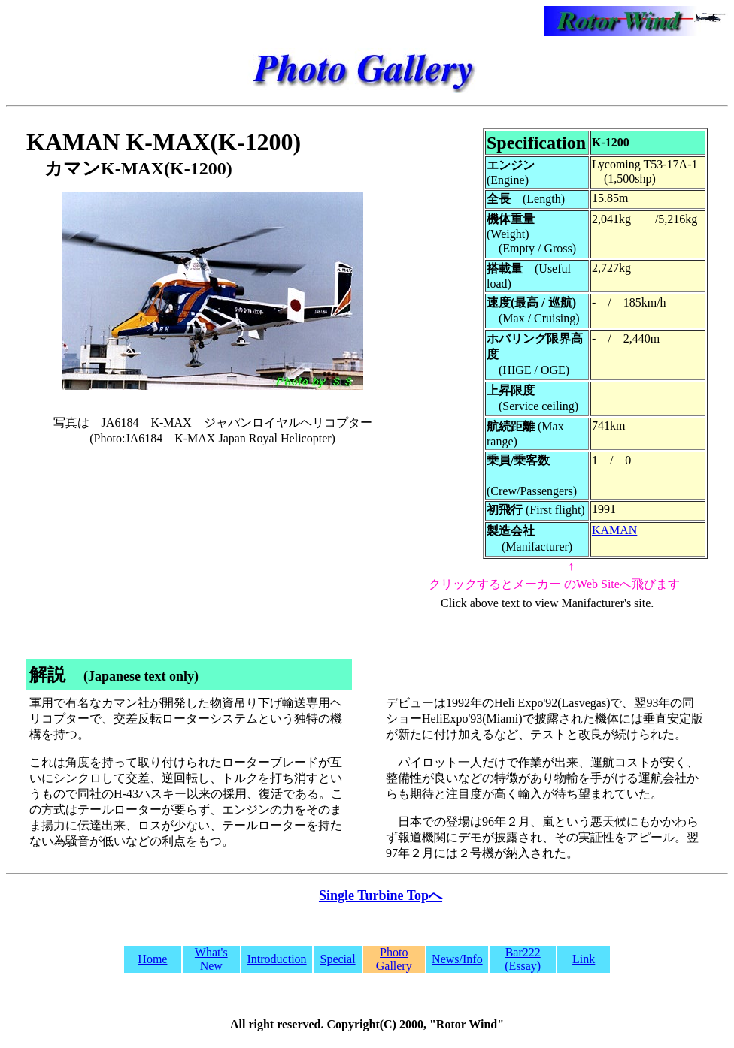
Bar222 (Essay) (523, 959)
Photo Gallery (394, 959)
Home (152, 959)
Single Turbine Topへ (380, 895)
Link (583, 959)
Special (338, 959)
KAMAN (614, 530)
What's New (211, 959)
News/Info (457, 959)
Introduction (277, 959)
